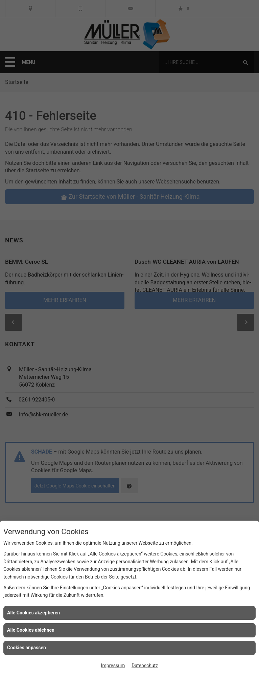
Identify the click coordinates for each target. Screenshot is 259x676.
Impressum (113, 665)
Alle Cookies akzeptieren (33, 612)
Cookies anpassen (26, 647)
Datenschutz (145, 665)
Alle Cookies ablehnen (30, 630)
